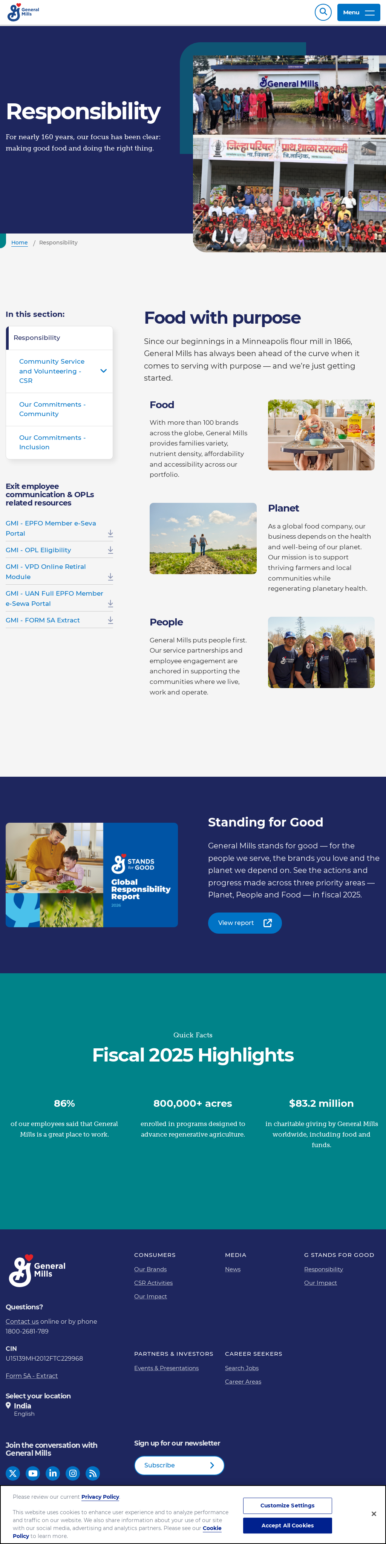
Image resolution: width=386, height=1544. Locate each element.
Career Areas (243, 1385)
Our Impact (150, 1300)
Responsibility (37, 341)
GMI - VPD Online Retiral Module (46, 576)
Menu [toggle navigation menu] (359, 14)
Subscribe (159, 1469)
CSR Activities (153, 1286)
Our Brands (150, 1273)
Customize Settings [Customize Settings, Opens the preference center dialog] (287, 1506)
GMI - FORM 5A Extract (43, 624)
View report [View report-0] (236, 926)
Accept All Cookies (288, 1525)
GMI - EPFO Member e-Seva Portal (51, 532)
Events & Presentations (166, 1371)
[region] (193, 1514)
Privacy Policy (100, 1497)
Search (323, 14)
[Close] (374, 1514)
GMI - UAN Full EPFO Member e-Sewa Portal (54, 602)
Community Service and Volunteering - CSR (51, 374)
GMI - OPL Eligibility (38, 554)
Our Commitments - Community (52, 413)
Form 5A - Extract (32, 1379)
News (232, 1273)
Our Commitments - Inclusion (52, 446)
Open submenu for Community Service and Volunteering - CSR (103, 375)
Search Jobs (242, 1371)
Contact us (22, 1325)
